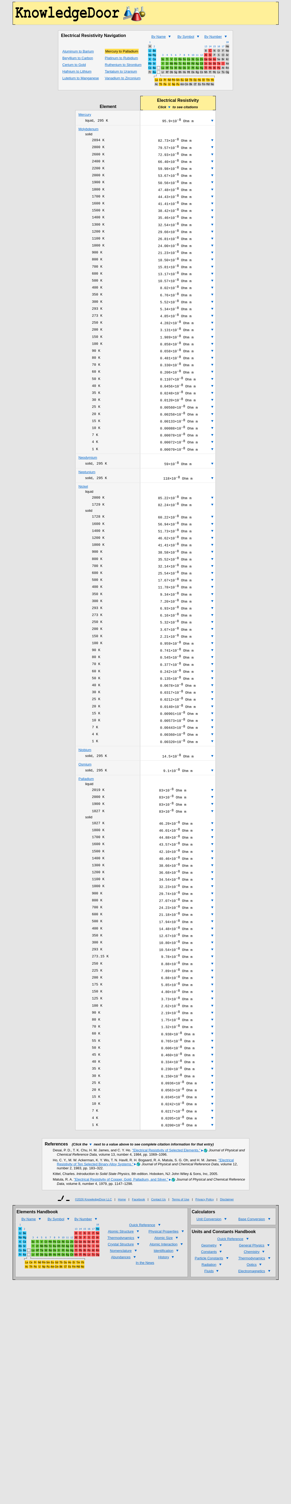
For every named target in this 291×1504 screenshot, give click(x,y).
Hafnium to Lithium (76, 71)
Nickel (83, 525)
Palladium (86, 847)
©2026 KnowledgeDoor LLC (93, 1306)
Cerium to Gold (74, 65)
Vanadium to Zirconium (123, 78)
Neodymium (87, 494)
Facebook (138, 1306)
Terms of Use (180, 1306)
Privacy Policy (204, 1306)
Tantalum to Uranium (121, 71)
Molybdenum (88, 130)
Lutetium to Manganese (80, 78)
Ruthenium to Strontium (123, 65)
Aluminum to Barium (78, 51)
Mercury (84, 115)
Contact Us (158, 1306)
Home (122, 1306)
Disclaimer (227, 1306)
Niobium (84, 817)
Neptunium (86, 510)
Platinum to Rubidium (121, 58)
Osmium (84, 832)
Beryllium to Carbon (77, 58)
